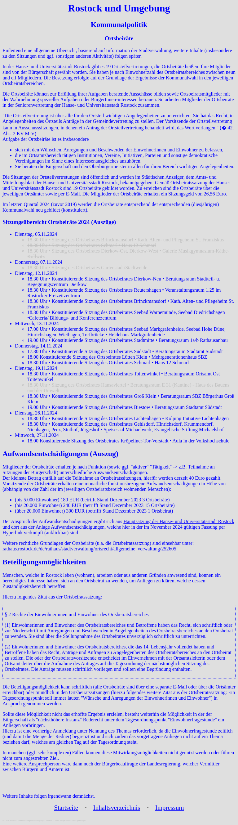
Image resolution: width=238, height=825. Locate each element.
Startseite (66, 807)
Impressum (169, 807)
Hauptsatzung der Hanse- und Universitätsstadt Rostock (178, 521)
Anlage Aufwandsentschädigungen (70, 527)
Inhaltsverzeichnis (116, 807)
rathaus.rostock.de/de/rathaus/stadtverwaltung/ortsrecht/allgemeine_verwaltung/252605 (89, 548)
